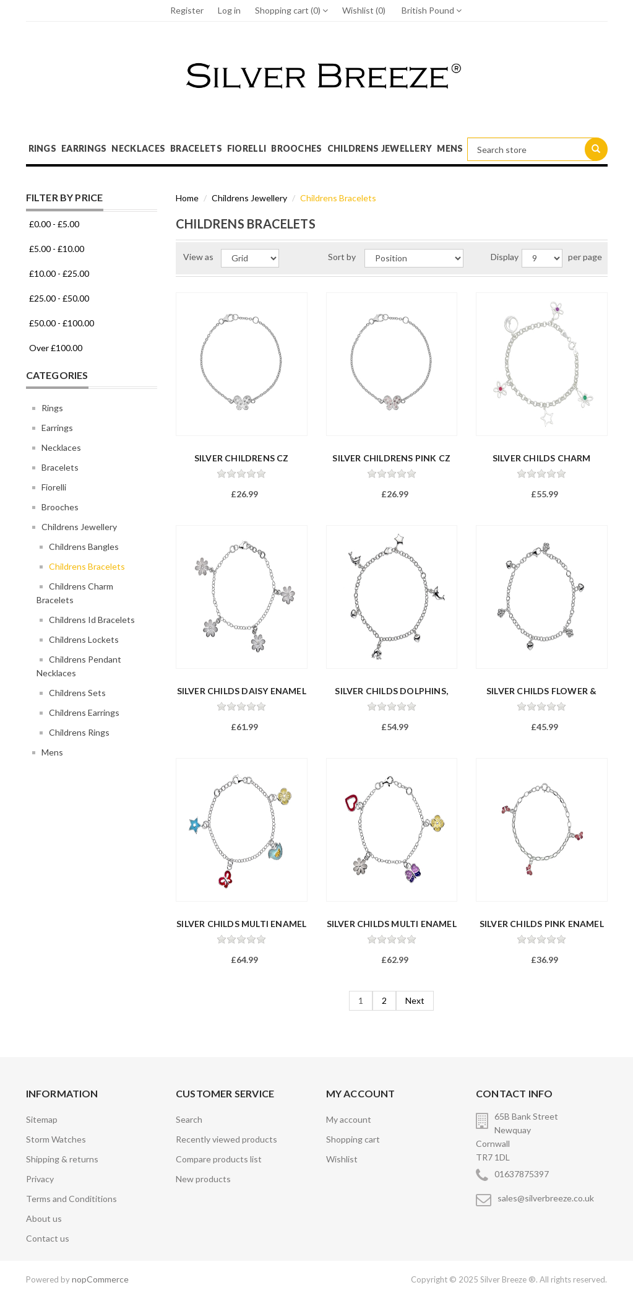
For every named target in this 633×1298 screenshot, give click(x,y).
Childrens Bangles (84, 546)
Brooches (296, 148)
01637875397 (521, 1174)
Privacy (40, 1179)
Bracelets (196, 148)
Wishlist (342, 1159)
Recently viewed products (226, 1139)
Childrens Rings (79, 732)
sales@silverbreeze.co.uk (545, 1198)
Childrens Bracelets (87, 566)
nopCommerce (100, 1279)
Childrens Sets (77, 692)
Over (55, 347)
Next (414, 1000)
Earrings (83, 148)
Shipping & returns (62, 1159)
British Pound (432, 10)
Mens (450, 148)
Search (189, 1119)
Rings (42, 148)
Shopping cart (353, 1139)
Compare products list (219, 1159)
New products (203, 1179)
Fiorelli (246, 148)
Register (187, 10)
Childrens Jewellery (380, 148)
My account (348, 1119)
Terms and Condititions (71, 1198)
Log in (229, 10)
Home (187, 198)
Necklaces (138, 148)
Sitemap (42, 1119)
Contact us (47, 1238)
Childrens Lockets (84, 639)
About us (44, 1218)
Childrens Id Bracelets (92, 619)
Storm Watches (56, 1139)
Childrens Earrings (84, 712)
